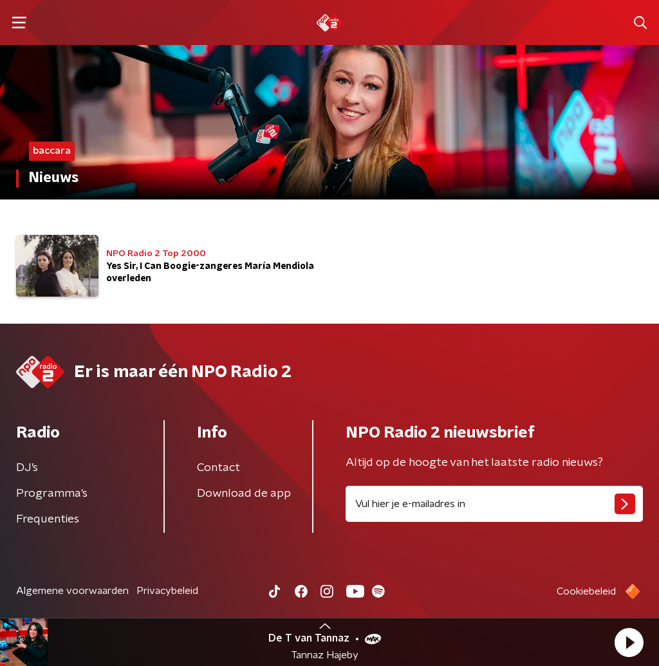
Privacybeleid (167, 591)
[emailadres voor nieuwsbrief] (494, 504)
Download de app (244, 493)
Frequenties (47, 519)
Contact (218, 468)
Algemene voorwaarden (72, 591)
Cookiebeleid (586, 591)
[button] (628, 642)
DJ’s (27, 468)
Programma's (52, 493)
